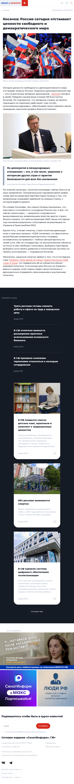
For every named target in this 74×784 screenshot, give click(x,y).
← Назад (5, 10)
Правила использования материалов (19, 755)
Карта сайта (7, 773)
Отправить (43, 726)
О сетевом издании (11, 746)
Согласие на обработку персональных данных (25, 732)
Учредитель (50, 743)
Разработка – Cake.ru (11, 777)
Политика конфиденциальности (17, 751)
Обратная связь (52, 746)
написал (55, 93)
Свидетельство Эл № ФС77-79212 (17, 743)
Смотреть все (37, 611)
